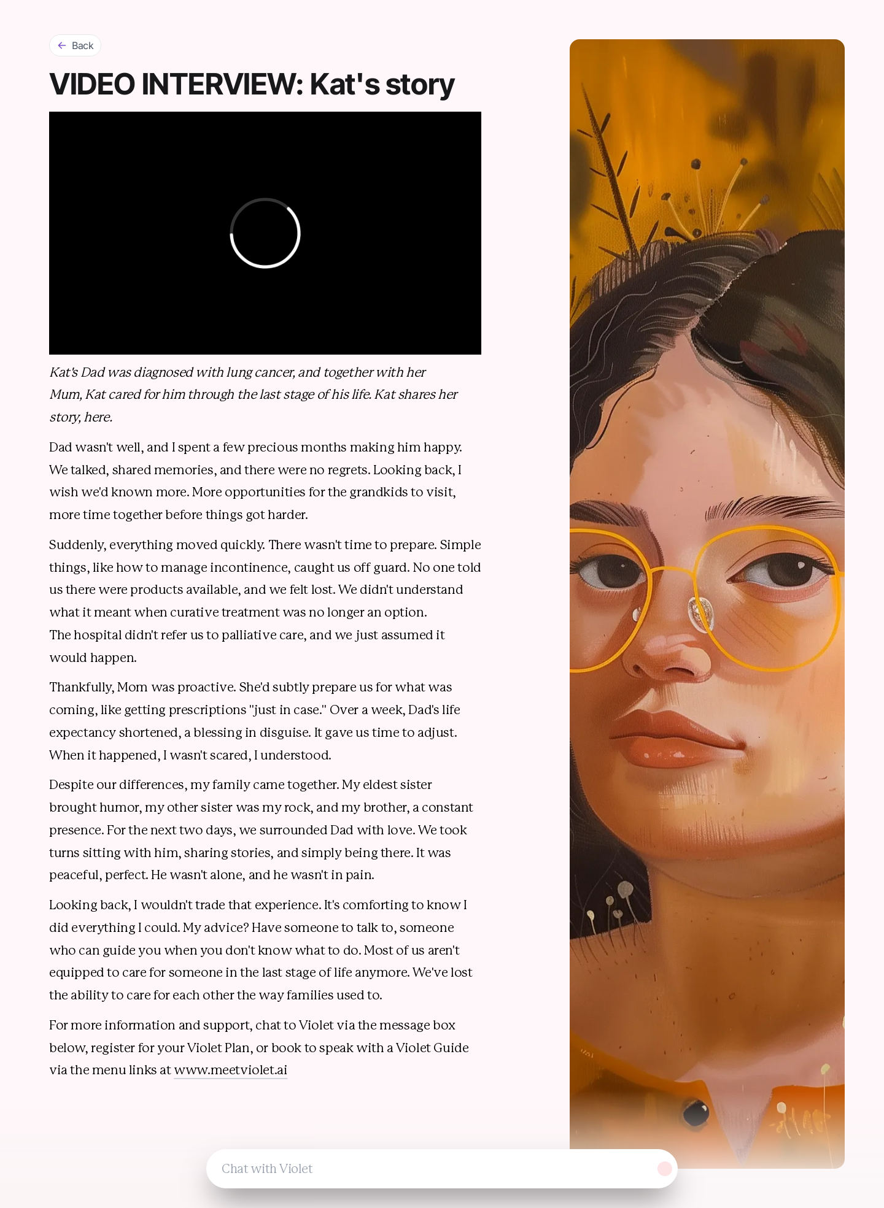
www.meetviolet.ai (230, 1070)
